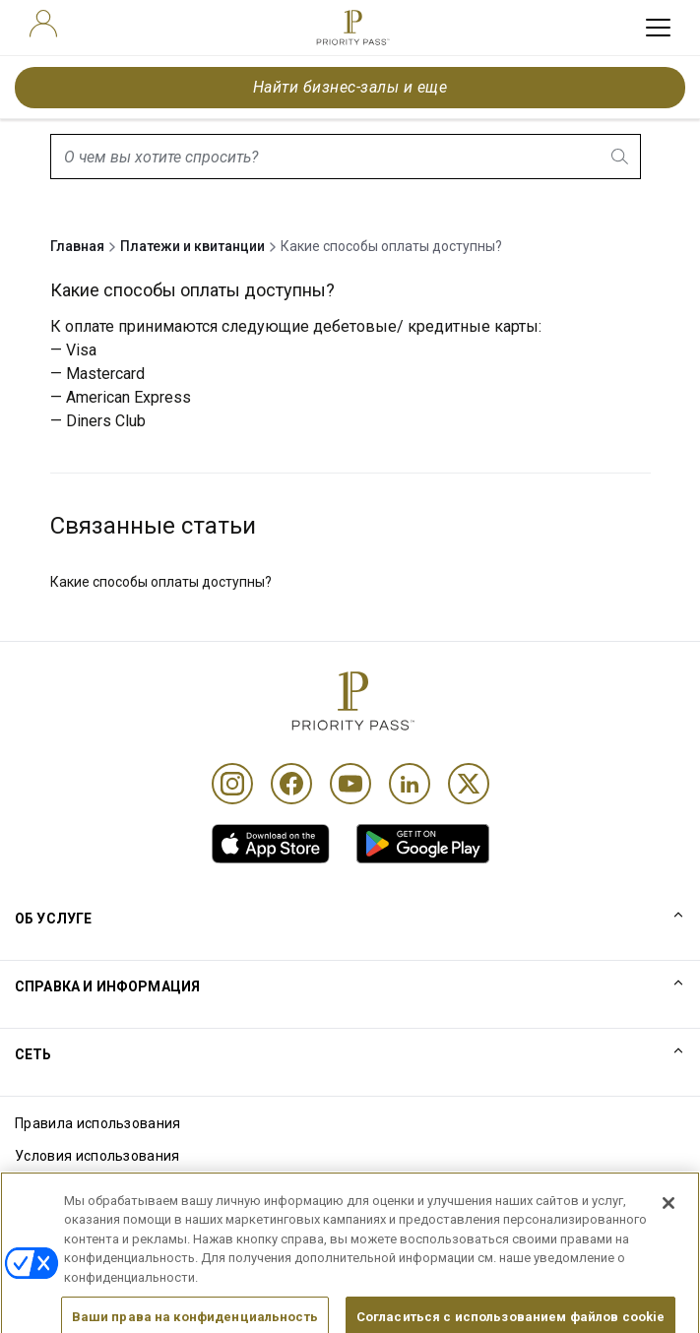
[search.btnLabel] (621, 156)
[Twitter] (468, 783)
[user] (43, 23)
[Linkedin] (409, 783)
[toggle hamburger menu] (658, 27)
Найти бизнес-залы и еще (350, 87)
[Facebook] (291, 783)
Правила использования (98, 1123)
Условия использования (97, 1156)
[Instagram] (232, 783)
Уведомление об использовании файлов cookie (176, 1188)
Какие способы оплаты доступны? (161, 582)
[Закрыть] (668, 1227)
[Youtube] (350, 783)
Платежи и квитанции (192, 246)
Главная (77, 246)
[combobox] (345, 156)
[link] (271, 843)
